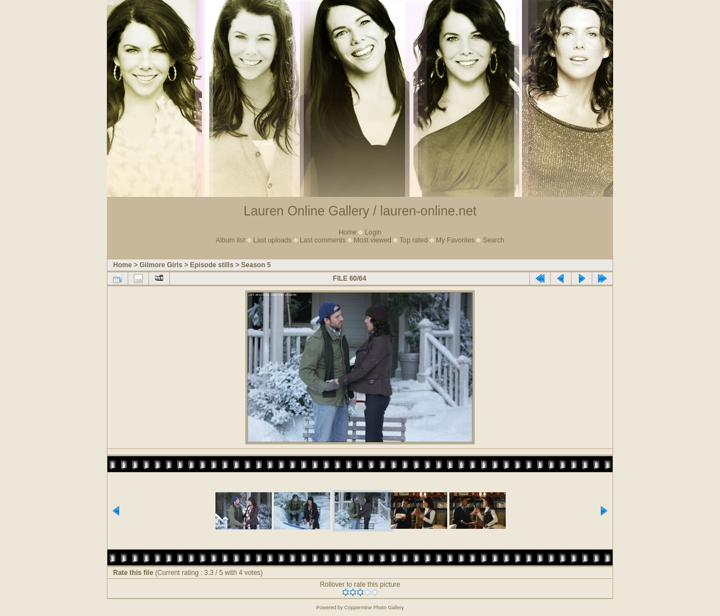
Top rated (413, 240)
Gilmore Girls (161, 265)
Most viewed (373, 240)
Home (348, 232)
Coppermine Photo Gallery (374, 607)
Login (373, 232)
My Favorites (455, 240)
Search (493, 240)
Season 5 (256, 265)
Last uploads (272, 240)
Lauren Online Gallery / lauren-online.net (360, 211)
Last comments (322, 240)
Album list (230, 240)
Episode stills (211, 265)
